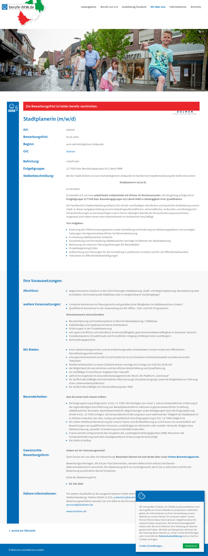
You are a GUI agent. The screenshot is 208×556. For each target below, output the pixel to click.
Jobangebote (88, 6)
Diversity (196, 6)
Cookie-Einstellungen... (151, 545)
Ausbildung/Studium (134, 6)
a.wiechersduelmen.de (127, 497)
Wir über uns (158, 6)
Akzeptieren (191, 545)
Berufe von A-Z (109, 6)
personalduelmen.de (79, 504)
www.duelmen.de (76, 511)
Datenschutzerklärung (170, 536)
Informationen (177, 6)
